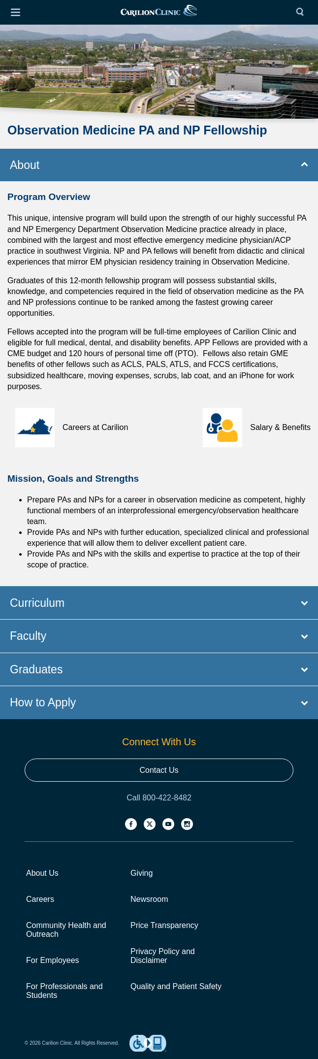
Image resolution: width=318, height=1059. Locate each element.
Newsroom (149, 899)
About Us (42, 873)
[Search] (302, 12)
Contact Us (158, 770)
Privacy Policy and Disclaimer (162, 955)
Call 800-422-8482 (159, 798)
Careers (40, 899)
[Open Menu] (15, 12)
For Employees (52, 960)
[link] (158, 12)
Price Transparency (164, 925)
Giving (141, 873)
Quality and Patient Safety (176, 986)
